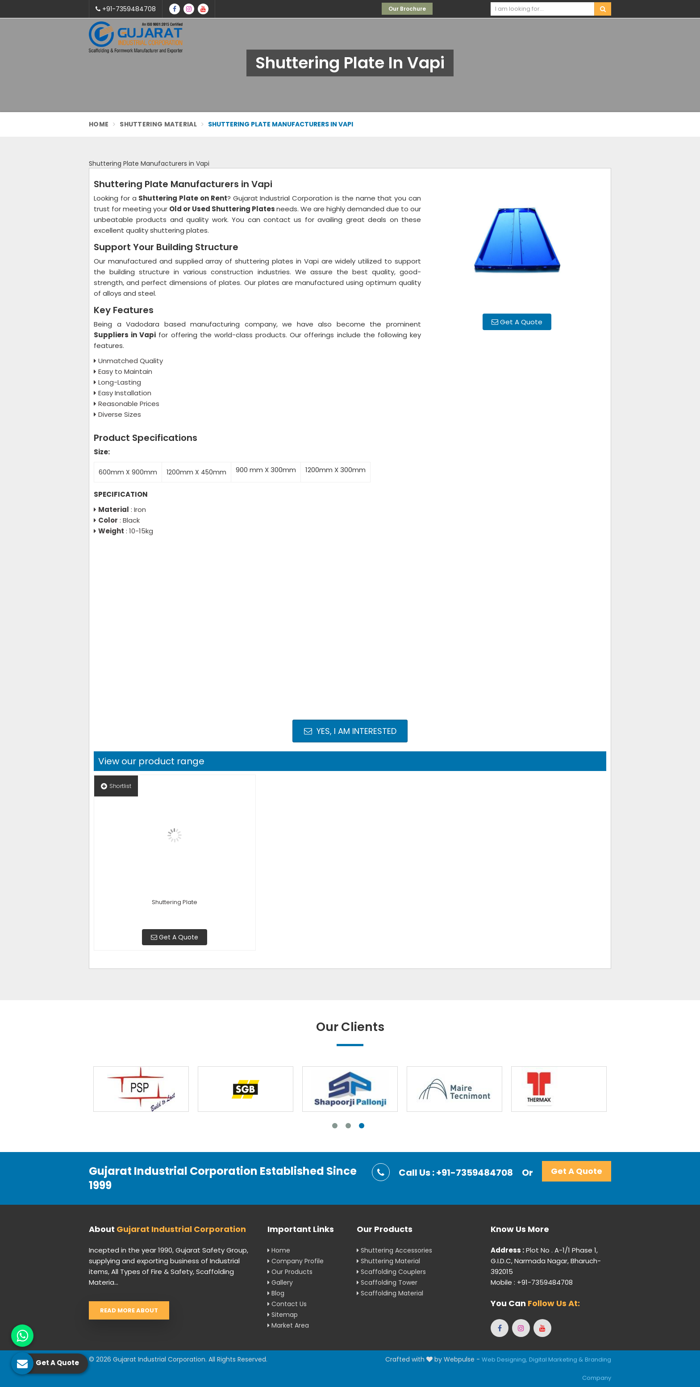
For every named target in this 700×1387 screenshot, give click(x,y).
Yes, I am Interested (350, 731)
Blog (275, 1293)
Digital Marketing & (556, 1359)
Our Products (289, 1271)
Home (98, 124)
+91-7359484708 (126, 8)
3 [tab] (361, 1125)
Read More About (129, 1310)
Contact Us (287, 1303)
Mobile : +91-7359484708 (532, 1282)
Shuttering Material (158, 124)
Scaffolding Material (390, 1293)
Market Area (288, 1325)
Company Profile (295, 1261)
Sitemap (282, 1314)
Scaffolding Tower (387, 1282)
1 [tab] (335, 1125)
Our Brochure (407, 9)
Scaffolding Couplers (391, 1271)
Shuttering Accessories (394, 1250)
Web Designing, (504, 1359)
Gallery (280, 1282)
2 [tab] (348, 1125)
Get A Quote (517, 322)
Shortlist (116, 786)
